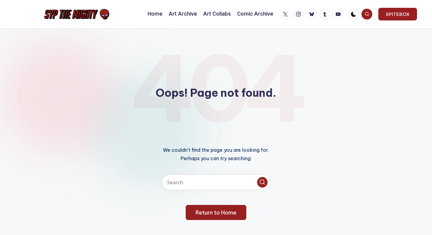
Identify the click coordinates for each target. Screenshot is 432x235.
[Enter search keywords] (216, 182)
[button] (397, 14)
